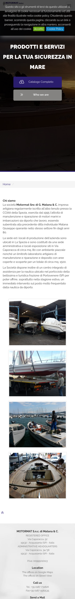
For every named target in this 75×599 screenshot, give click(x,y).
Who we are (41, 94)
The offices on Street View (37, 575)
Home (6, 184)
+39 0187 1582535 (39, 590)
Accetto (38, 28)
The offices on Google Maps (37, 572)
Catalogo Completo (40, 81)
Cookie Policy (55, 28)
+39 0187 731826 (40, 587)
